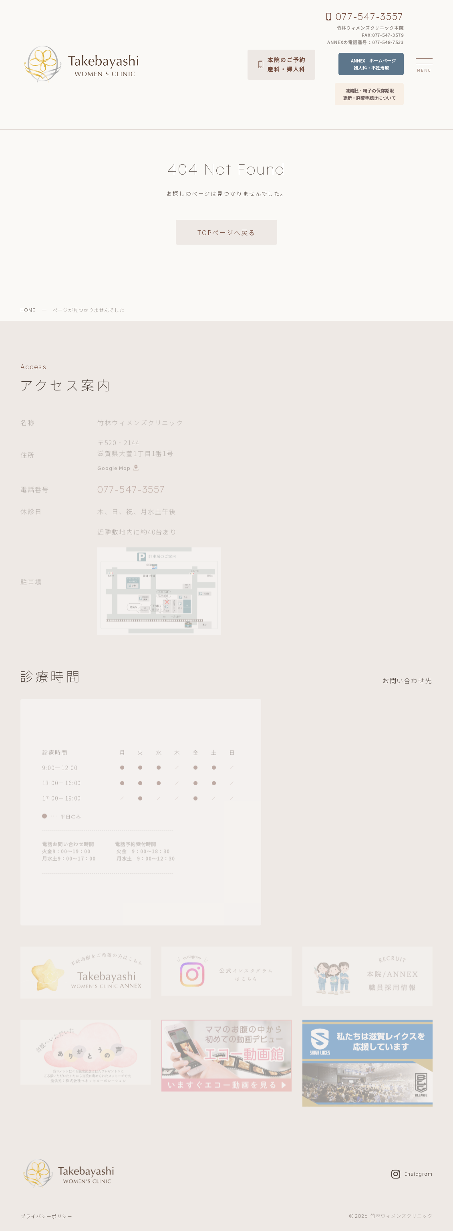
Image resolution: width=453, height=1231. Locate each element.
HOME (28, 309)
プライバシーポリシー (46, 1216)
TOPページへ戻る (226, 232)
